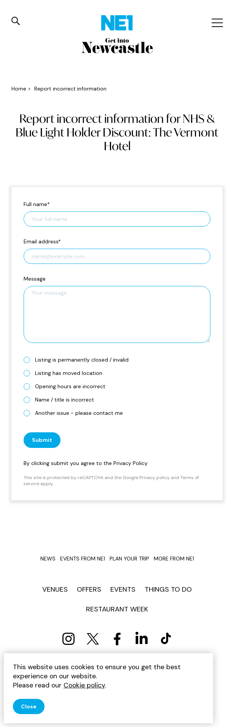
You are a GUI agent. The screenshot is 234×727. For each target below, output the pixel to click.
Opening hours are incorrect (67, 386)
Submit (42, 440)
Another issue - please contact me (76, 412)
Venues (55, 589)
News (48, 558)
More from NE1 (174, 558)
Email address (42, 241)
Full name (37, 204)
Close (29, 706)
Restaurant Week (117, 609)
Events (122, 589)
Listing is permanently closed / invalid (79, 359)
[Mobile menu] (216, 22)
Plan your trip (129, 558)
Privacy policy (154, 478)
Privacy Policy (130, 463)
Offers (89, 589)
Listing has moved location (66, 372)
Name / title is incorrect (62, 399)
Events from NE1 (82, 558)
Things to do (168, 589)
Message (35, 278)
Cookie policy (84, 685)
